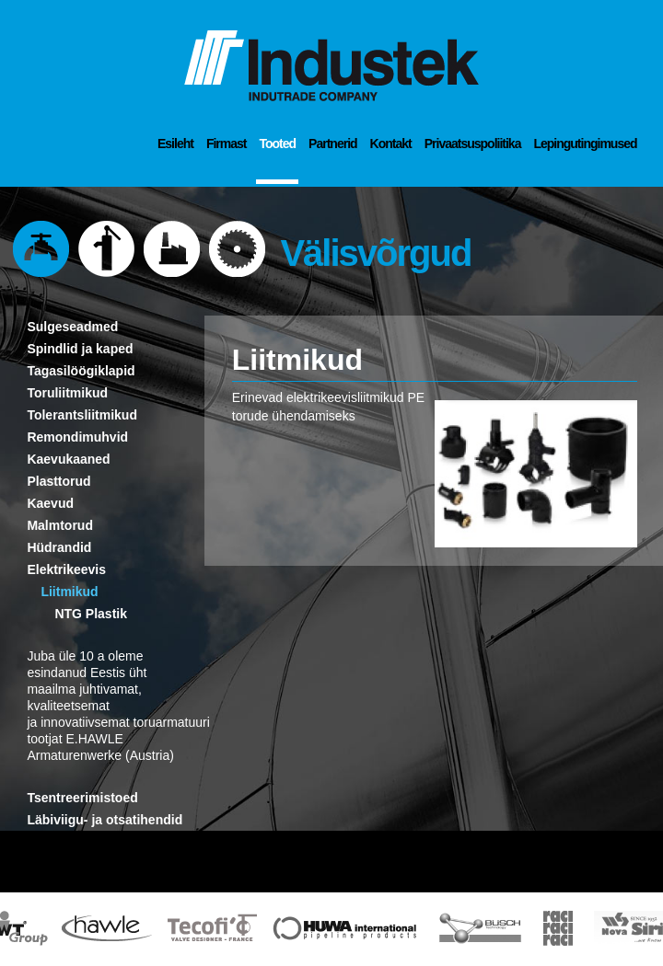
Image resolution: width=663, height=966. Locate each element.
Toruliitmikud (67, 392)
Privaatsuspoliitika (473, 143)
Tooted (277, 143)
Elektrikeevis (66, 569)
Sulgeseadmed (72, 326)
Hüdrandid (59, 547)
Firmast (226, 143)
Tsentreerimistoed (82, 797)
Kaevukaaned (68, 459)
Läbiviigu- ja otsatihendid (104, 819)
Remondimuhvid (77, 437)
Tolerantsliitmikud (82, 415)
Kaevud (50, 503)
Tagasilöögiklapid (80, 370)
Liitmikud (69, 591)
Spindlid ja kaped (80, 348)
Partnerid (332, 143)
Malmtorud (60, 525)
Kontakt (391, 143)
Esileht (175, 143)
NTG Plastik (90, 613)
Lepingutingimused (584, 143)
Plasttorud (58, 481)
